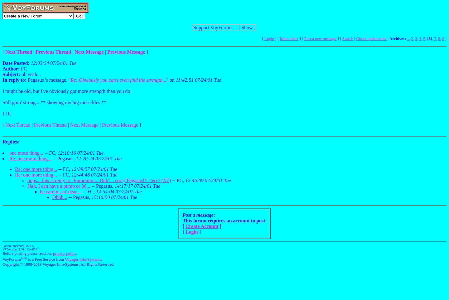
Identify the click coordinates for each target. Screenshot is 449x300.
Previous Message (120, 125)
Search (347, 38)
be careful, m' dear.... (60, 191)
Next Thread (17, 125)
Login (269, 38)
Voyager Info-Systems (83, 259)
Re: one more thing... (30, 158)
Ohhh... (59, 197)
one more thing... (26, 153)
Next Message (84, 125)
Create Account (202, 226)
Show (247, 27)
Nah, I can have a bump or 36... (58, 186)
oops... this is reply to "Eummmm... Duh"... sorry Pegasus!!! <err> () (99, 180)
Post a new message (320, 38)
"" (118, 80)
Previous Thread (50, 125)
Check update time (371, 38)
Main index (289, 38)
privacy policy (64, 253)
